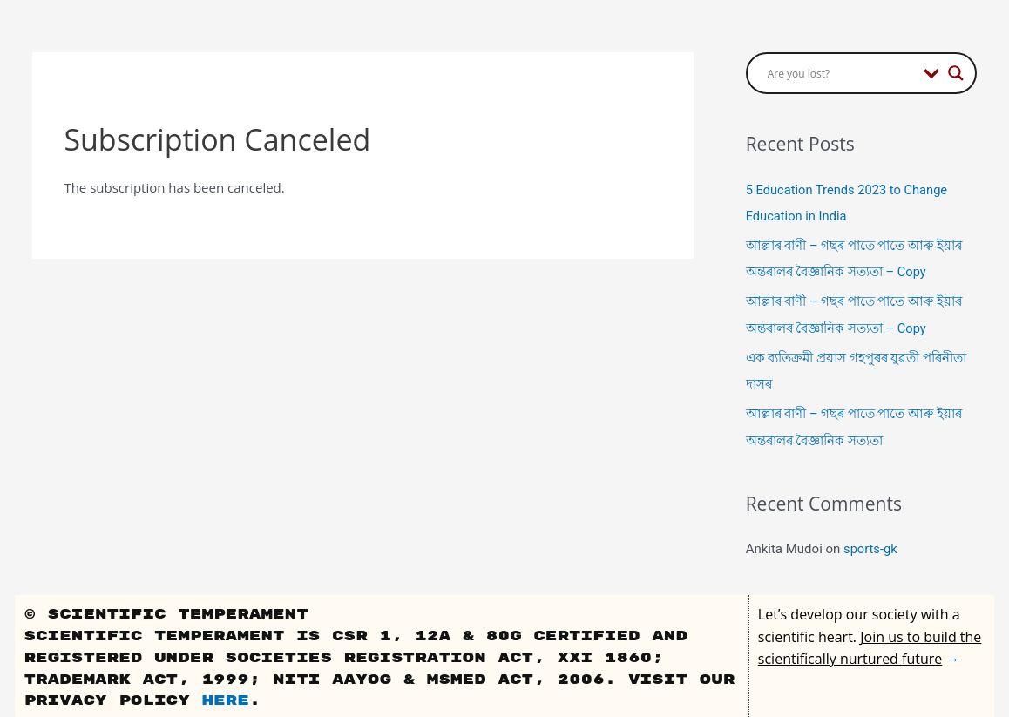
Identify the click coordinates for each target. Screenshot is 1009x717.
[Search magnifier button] (956, 73)
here (224, 698)
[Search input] (841, 73)
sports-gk (870, 546)
